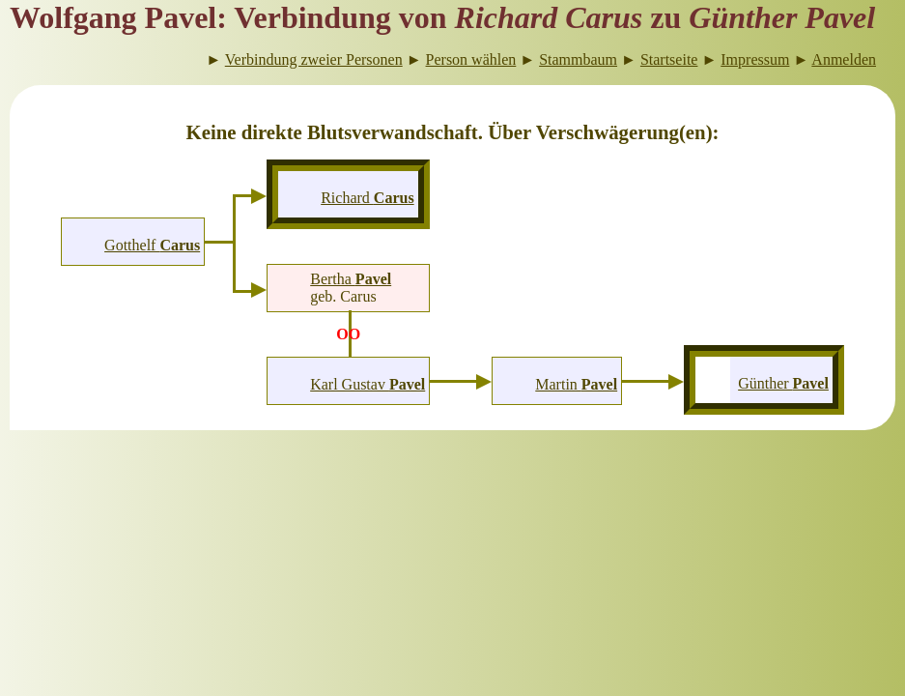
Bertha (350, 279)
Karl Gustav (367, 384)
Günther (783, 383)
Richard (367, 197)
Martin (576, 384)
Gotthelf (152, 245)
